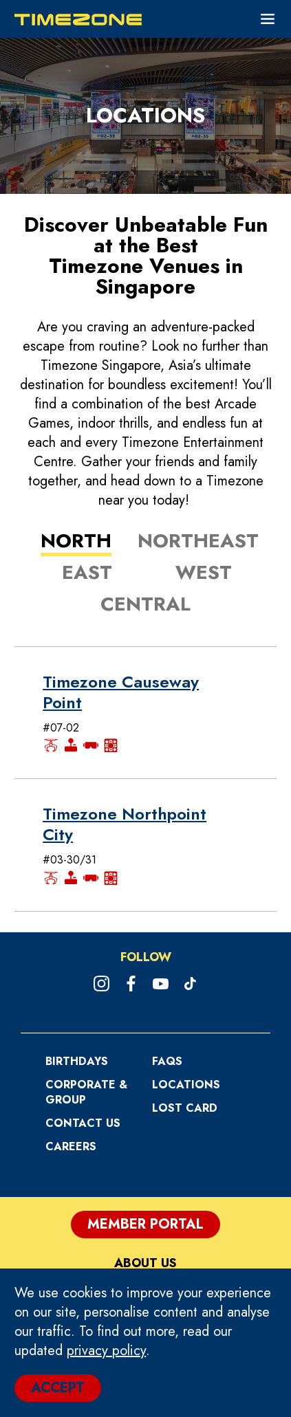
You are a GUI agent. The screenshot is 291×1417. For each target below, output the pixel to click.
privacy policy (106, 1351)
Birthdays (76, 1061)
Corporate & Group (86, 1092)
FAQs (167, 1061)
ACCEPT (58, 1388)
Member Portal (145, 1224)
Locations (186, 1084)
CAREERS (70, 1146)
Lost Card (184, 1108)
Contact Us (82, 1123)
